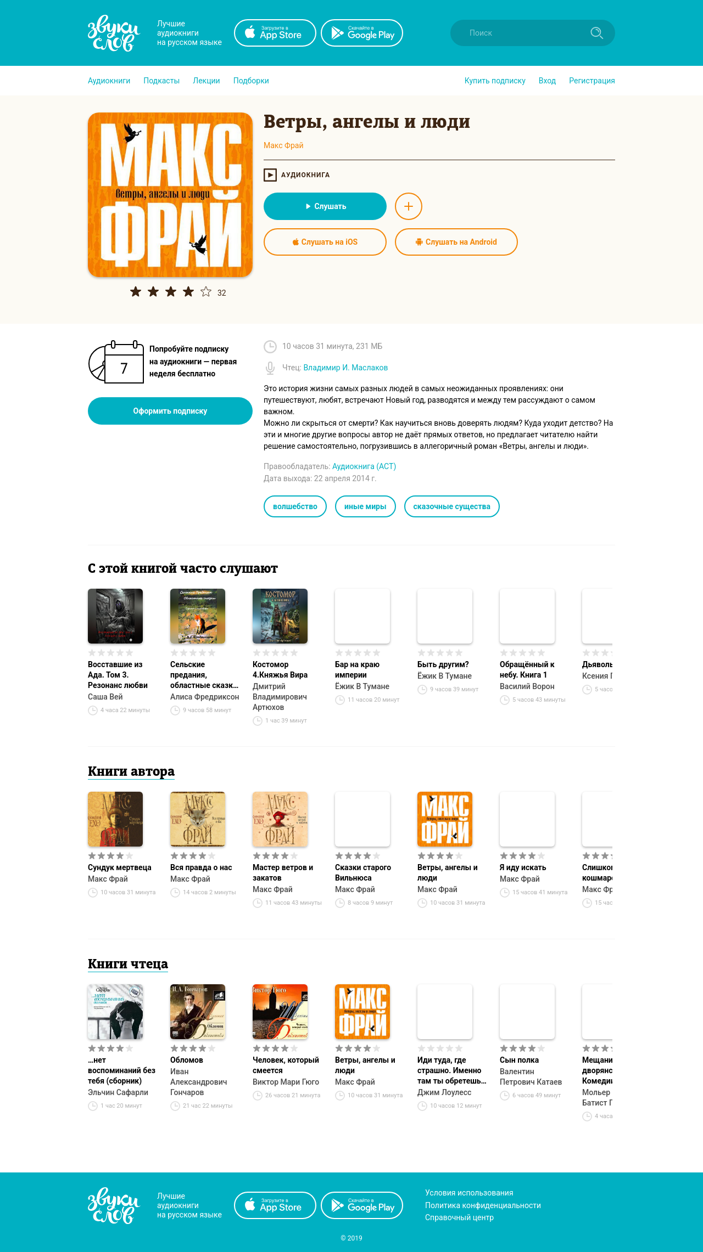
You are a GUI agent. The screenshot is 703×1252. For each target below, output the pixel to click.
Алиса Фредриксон (204, 696)
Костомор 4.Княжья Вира (280, 669)
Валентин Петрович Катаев (531, 1076)
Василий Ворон (527, 686)
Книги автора (131, 772)
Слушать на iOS (325, 242)
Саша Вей (105, 696)
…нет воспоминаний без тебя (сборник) (121, 1070)
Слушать (325, 206)
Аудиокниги (109, 80)
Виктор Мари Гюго (286, 1082)
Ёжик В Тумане (362, 686)
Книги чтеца (128, 965)
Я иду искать (523, 867)
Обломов (186, 1060)
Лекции (206, 80)
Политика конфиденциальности (483, 1205)
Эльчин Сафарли (118, 1092)
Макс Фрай (108, 879)
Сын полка (519, 1060)
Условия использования (469, 1192)
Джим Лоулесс (444, 1092)
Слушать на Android (456, 242)
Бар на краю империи (357, 669)
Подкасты (161, 80)
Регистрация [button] (592, 80)
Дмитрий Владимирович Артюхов (280, 697)
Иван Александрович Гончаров (198, 1082)
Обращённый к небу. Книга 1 (527, 669)
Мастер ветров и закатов (283, 872)
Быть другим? (443, 664)
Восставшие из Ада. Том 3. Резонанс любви (118, 675)
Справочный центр (459, 1217)
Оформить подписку (170, 411)
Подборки (251, 80)
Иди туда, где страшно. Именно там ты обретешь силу (449, 1071)
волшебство (295, 506)
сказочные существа (452, 506)
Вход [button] (547, 80)
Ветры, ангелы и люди (447, 872)
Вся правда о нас (201, 867)
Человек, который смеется (286, 1065)
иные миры (365, 506)
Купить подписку (495, 80)
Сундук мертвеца (120, 867)
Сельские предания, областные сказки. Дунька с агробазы (204, 675)
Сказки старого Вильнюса (363, 872)
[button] (109, 81)
